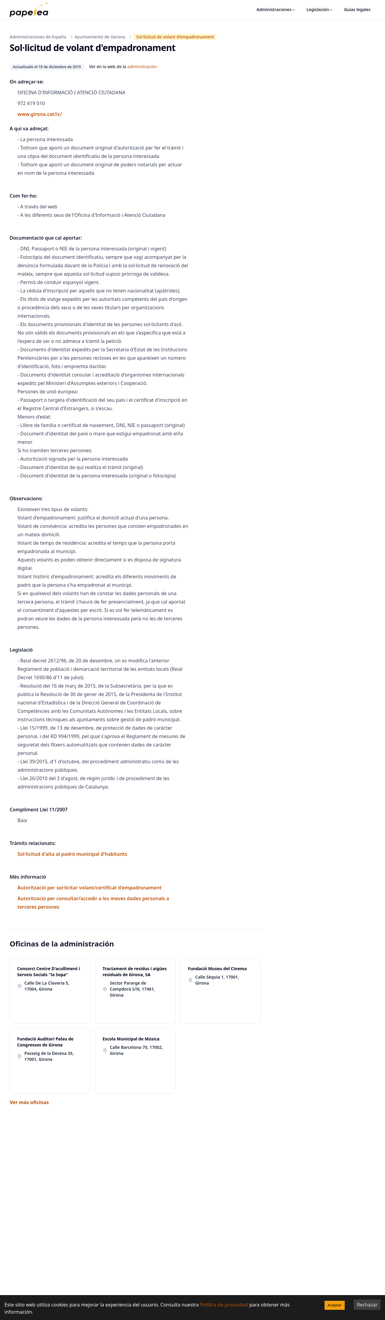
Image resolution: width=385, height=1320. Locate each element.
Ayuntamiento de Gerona (100, 37)
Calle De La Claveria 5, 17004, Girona (46, 986)
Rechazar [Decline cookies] (367, 1304)
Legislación (319, 9)
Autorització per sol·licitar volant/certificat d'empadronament (89, 887)
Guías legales (357, 9)
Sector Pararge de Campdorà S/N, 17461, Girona (132, 989)
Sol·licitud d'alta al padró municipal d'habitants (72, 854)
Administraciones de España (38, 37)
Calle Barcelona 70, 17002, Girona (136, 1050)
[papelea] (32, 9)
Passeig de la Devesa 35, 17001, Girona (49, 1056)
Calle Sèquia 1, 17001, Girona (217, 980)
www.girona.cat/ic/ (39, 114)
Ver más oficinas (29, 1102)
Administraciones (276, 9)
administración (142, 66)
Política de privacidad (224, 1304)
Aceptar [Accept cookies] (335, 1305)
